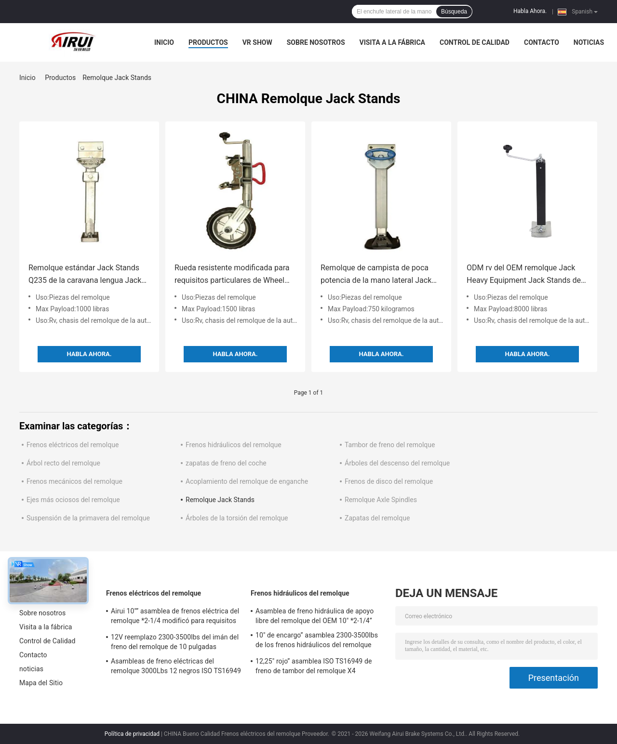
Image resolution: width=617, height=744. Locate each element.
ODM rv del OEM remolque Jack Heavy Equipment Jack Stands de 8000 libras (524, 275)
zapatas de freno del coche (226, 463)
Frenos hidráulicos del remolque (234, 445)
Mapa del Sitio (41, 683)
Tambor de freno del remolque (390, 445)
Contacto (541, 42)
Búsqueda (454, 11)
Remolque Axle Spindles (381, 500)
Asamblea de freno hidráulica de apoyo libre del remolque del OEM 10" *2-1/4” (314, 615)
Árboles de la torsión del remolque (237, 518)
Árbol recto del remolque (63, 463)
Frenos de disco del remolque (389, 481)
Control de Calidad (475, 42)
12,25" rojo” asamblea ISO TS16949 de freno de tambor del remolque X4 (313, 666)
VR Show (257, 42)
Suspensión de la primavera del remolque (88, 518)
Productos (208, 42)
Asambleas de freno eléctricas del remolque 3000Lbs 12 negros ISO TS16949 (176, 666)
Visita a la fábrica (392, 42)
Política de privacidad (132, 734)
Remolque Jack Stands (220, 500)
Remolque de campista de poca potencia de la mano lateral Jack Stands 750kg (376, 275)
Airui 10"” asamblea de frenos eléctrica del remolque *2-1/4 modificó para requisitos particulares (175, 617)
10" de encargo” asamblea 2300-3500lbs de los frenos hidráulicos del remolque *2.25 (316, 641)
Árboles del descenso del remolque (397, 463)
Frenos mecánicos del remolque (74, 481)
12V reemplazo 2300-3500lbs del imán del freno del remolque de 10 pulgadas (175, 642)
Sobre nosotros (316, 42)
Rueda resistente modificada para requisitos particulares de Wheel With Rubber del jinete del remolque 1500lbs (234, 275)
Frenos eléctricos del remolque (73, 445)
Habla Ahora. (530, 11)
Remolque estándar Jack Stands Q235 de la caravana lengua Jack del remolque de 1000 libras (84, 275)
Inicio (164, 42)
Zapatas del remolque (377, 518)
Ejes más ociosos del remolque (73, 500)
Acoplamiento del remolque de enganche (247, 481)
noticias (589, 42)
